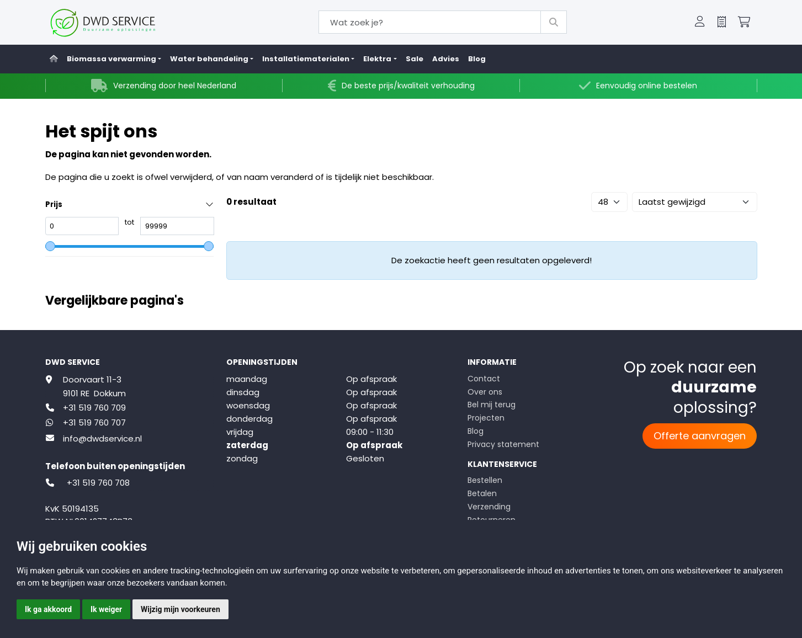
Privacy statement (503, 444)
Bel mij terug (492, 404)
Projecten (486, 417)
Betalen (482, 493)
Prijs (53, 204)
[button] (700, 22)
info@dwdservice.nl (102, 438)
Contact (484, 378)
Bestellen (485, 480)
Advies (445, 59)
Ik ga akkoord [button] (48, 609)
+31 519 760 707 (94, 422)
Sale (414, 59)
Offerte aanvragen (700, 436)
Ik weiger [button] (106, 609)
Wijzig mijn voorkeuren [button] (180, 609)
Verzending (489, 506)
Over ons (485, 391)
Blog (477, 59)
